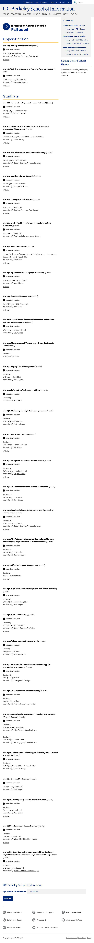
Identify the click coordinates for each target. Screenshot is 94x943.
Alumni (62, 2)
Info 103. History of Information (17, 45)
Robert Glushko (20, 113)
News (66, 14)
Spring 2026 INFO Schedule (75, 29)
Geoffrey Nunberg (21, 56)
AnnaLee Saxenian (34, 162)
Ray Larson (18, 306)
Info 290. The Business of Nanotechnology (21, 690)
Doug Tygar (18, 332)
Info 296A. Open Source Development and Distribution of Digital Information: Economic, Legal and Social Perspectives (30, 853)
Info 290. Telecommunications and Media (21, 640)
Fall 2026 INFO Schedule (74, 32)
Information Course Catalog (74, 25)
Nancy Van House (21, 186)
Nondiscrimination (71, 938)
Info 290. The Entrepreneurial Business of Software (25, 486)
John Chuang (19, 139)
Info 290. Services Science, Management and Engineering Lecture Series (28, 511)
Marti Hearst (19, 283)
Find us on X (41, 920)
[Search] (83, 2)
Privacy (89, 938)
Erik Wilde (18, 259)
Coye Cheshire (19, 473)
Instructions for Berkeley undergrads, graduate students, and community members (74, 72)
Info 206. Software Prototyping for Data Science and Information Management (26, 127)
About (6, 14)
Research (46, 14)
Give (36, 2)
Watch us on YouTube (74, 920)
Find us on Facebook (73, 912)
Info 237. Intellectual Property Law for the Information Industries (27, 224)
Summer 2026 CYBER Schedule (77, 54)
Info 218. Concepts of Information (18, 199)
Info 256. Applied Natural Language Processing (23, 272)
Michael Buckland (21, 839)
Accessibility (82, 938)
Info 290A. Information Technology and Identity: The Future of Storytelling (30, 754)
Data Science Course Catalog (74, 36)
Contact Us (53, 2)
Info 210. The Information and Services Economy (24, 152)
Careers (57, 14)
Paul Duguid (33, 56)
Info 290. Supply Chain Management (19, 366)
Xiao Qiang (18, 812)
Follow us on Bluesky (14, 920)
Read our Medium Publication (47, 927)
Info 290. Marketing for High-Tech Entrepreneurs (24, 410)
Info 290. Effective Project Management (20, 565)
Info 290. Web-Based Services (16, 434)
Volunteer (43, 2)
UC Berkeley (28, 2)
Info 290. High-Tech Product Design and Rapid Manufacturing (30, 588)
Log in (69, 2)
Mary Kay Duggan (20, 82)
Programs (16, 14)
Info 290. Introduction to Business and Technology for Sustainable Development (26, 666)
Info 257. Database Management (17, 296)
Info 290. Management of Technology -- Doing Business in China (28, 344)
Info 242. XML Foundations (15, 246)
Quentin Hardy (19, 768)
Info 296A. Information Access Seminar (20, 825)
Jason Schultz (35, 236)
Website (6, 59)
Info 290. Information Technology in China (21, 390)
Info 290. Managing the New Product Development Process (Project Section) (29, 715)
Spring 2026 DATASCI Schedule (77, 40)
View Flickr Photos (14, 927)
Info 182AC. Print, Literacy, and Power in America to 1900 (28, 69)
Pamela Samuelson (21, 870)
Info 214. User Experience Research (18, 176)
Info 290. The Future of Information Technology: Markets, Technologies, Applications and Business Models (28, 540)
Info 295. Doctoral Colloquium (16, 778)
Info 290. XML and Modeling (15, 614)
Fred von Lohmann (21, 236)
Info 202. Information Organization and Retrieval (24, 102)
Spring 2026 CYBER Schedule (76, 50)
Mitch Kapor (34, 870)
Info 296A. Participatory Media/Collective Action (24, 799)
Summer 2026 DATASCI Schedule (77, 43)
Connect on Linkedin (14, 912)
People (36, 14)
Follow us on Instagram (45, 912)
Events (74, 14)
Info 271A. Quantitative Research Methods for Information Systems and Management (28, 321)
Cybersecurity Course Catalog (74, 47)
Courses (27, 14)
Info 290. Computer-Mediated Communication (23, 460)
